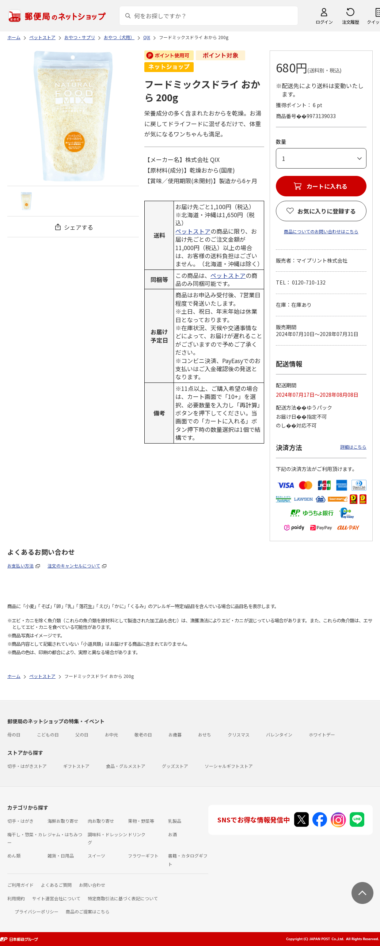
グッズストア (175, 766)
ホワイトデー (322, 734)
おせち (204, 734)
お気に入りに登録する (326, 211)
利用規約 (16, 898)
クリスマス (239, 734)
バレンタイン (279, 734)
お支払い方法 (20, 565)
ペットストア (192, 231)
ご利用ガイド (20, 885)
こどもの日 (48, 734)
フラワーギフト (143, 855)
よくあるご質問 (56, 885)
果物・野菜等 (141, 821)
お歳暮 (175, 734)
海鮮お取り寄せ (63, 821)
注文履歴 (350, 22)
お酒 (172, 834)
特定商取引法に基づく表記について (123, 898)
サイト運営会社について (56, 898)
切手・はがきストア (27, 766)
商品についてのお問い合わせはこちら (321, 231)
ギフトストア (76, 766)
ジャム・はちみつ (65, 834)
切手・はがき (20, 821)
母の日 (13, 734)
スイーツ (96, 855)
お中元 (111, 734)
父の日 (81, 734)
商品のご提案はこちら (88, 911)
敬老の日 (143, 734)
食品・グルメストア (125, 766)
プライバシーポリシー (36, 911)
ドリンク (136, 834)
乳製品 (174, 821)
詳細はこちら (353, 447)
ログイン (324, 22)
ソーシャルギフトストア (229, 766)
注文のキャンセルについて (74, 565)
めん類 (13, 855)
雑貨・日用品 (61, 855)
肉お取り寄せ (101, 821)
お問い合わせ (92, 885)
